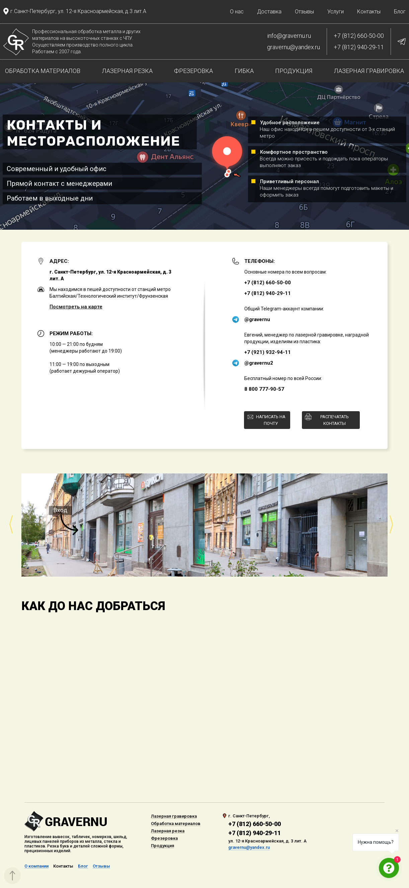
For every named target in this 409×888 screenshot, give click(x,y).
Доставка (269, 11)
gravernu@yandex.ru (293, 47)
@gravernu (257, 319)
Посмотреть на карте (76, 307)
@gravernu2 (258, 363)
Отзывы (304, 11)
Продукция (293, 70)
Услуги (335, 11)
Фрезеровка (193, 70)
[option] (204, 524)
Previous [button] (10, 524)
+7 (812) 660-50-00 (359, 35)
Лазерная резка (127, 70)
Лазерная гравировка (369, 70)
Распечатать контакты (334, 420)
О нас (237, 11)
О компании (36, 866)
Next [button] (391, 524)
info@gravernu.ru (289, 35)
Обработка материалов (42, 70)
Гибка (244, 70)
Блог (400, 11)
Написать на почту (270, 420)
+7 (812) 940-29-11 (359, 47)
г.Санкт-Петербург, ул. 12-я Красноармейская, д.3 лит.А (78, 11)
